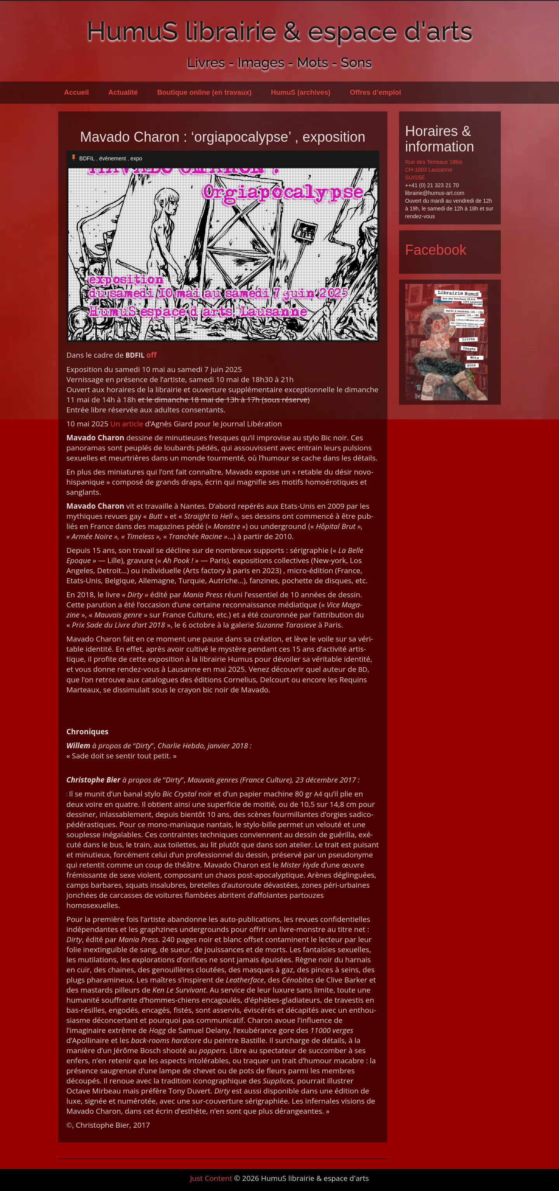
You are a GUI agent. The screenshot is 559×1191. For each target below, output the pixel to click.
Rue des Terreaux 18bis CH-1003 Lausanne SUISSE (434, 170)
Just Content (211, 1178)
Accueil (76, 92)
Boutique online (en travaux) (204, 92)
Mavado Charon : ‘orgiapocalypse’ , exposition (222, 137)
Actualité (123, 92)
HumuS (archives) (300, 92)
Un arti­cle (126, 424)
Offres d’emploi (375, 92)
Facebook (436, 250)
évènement (112, 158)
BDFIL (87, 158)
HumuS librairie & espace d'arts (280, 30)
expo (136, 158)
